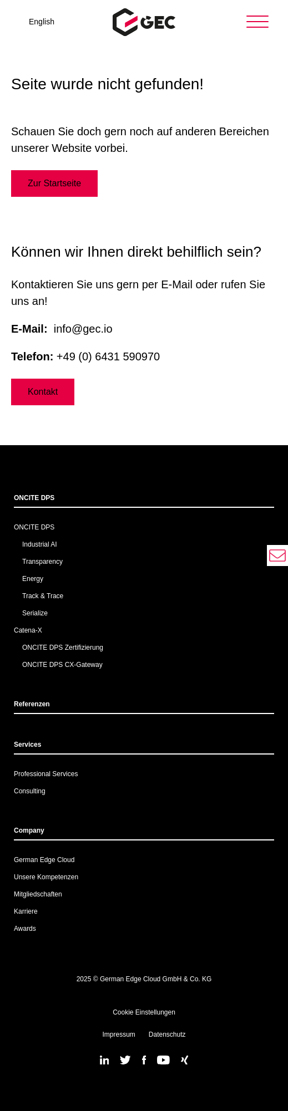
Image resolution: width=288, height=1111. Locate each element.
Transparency (42, 561)
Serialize (35, 613)
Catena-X (28, 630)
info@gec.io (83, 329)
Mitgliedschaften (38, 894)
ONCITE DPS (34, 498)
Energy (32, 579)
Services (27, 744)
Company (29, 830)
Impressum (118, 1034)
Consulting (30, 791)
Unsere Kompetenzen (46, 877)
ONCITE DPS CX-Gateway (62, 665)
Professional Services (46, 774)
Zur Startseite (54, 183)
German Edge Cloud (44, 860)
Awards (25, 928)
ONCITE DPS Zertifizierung (62, 647)
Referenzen (32, 704)
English (41, 21)
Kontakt (43, 391)
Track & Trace (42, 596)
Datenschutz (167, 1034)
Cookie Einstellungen (144, 1012)
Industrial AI (39, 544)
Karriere (26, 911)
